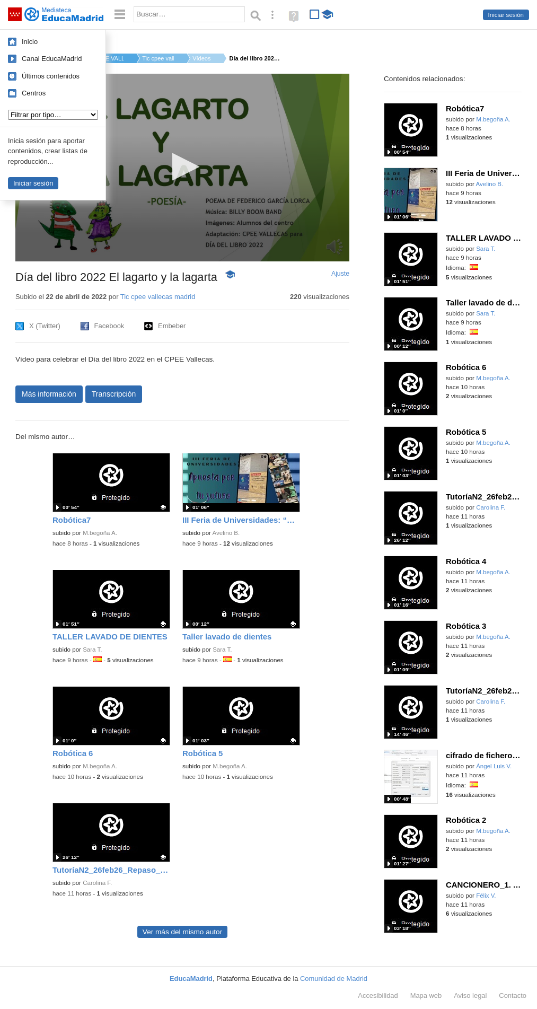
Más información (49, 394)
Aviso (470, 995)
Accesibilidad (378, 995)
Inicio (30, 42)
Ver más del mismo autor (182, 932)
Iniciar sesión (506, 15)
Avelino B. (226, 533)
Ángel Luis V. (494, 766)
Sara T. (92, 649)
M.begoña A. (100, 533)
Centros (34, 93)
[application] (182, 167)
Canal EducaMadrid (52, 59)
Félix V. (486, 895)
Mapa (426, 995)
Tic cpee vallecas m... (158, 58)
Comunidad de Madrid (333, 978)
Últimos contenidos (51, 76)
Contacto (512, 995)
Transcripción (114, 394)
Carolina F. (97, 883)
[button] (182, 166)
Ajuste (340, 273)
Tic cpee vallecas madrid (158, 297)
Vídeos (201, 58)
